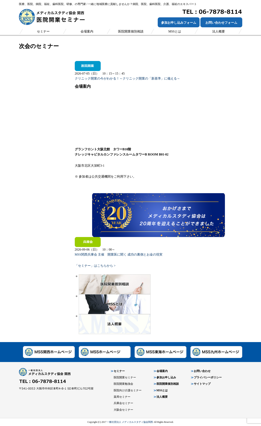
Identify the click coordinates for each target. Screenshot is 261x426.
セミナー (119, 371)
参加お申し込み (166, 377)
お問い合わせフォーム (221, 22)
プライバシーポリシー (208, 377)
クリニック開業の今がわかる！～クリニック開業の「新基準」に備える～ (127, 78)
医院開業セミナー (125, 377)
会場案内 (162, 371)
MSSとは (162, 390)
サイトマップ (202, 383)
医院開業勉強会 (123, 383)
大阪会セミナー (123, 409)
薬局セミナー (122, 396)
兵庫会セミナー (123, 403)
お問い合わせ (202, 371)
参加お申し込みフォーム (178, 22)
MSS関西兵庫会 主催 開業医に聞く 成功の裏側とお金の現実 (119, 254)
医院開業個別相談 (168, 383)
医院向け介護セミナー (128, 390)
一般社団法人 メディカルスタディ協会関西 (130, 422)
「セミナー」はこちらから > (95, 265)
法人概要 (162, 396)
